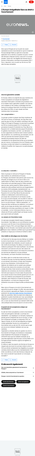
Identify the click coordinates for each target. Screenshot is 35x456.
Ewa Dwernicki (6, 38)
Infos (5, 6)
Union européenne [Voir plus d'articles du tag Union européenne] (23, 381)
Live (31, 2)
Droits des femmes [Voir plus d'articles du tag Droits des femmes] (8, 381)
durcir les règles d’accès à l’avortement (20, 293)
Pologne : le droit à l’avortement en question (12, 376)
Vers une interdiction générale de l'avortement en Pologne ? (14, 368)
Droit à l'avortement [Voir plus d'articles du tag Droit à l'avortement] (8, 385)
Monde (9, 6)
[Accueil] (1, 6)
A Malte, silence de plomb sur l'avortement (12, 372)
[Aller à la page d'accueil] (6, 2)
